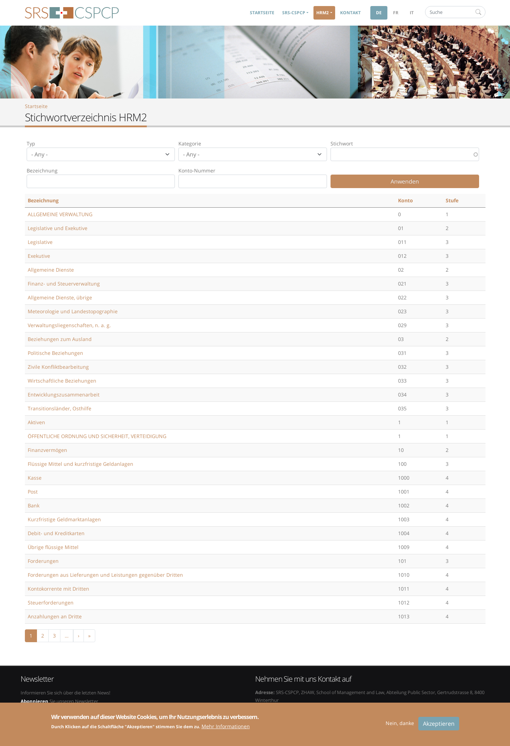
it (412, 13)
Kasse (35, 477)
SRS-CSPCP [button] (293, 13)
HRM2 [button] (322, 13)
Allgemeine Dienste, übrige (60, 297)
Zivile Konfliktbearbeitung (58, 366)
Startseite (262, 13)
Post (33, 491)
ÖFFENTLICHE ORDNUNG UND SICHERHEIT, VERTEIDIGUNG (97, 436)
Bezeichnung (42, 170)
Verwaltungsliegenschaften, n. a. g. (69, 325)
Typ (31, 143)
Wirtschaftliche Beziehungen (62, 380)
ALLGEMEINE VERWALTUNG (60, 214)
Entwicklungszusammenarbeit (64, 394)
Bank (33, 505)
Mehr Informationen (226, 729)
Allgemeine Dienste (51, 269)
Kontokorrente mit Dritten (58, 588)
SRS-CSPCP (72, 12)
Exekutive (39, 255)
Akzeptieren (439, 727)
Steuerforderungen (51, 602)
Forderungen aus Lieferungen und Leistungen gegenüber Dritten (105, 574)
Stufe (452, 200)
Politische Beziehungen (55, 353)
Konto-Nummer (196, 170)
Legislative (40, 242)
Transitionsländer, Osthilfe (59, 408)
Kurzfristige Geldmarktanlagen (64, 519)
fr (395, 13)
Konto (405, 200)
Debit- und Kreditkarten (56, 533)
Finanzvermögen (47, 450)
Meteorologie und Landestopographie (73, 311)
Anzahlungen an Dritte (55, 616)
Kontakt (350, 13)
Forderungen (43, 561)
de (379, 13)
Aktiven (36, 422)
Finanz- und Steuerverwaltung (64, 283)
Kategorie (189, 143)
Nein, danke (400, 726)
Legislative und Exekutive (57, 228)
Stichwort (342, 143)
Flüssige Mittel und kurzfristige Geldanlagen (80, 463)
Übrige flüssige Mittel (53, 547)
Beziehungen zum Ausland (60, 339)
